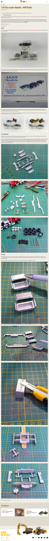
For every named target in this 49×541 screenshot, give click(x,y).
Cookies (7, 537)
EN (47, 1)
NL (45, 1)
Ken (32, 140)
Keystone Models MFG (19, 30)
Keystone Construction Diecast (35, 30)
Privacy (2, 537)
